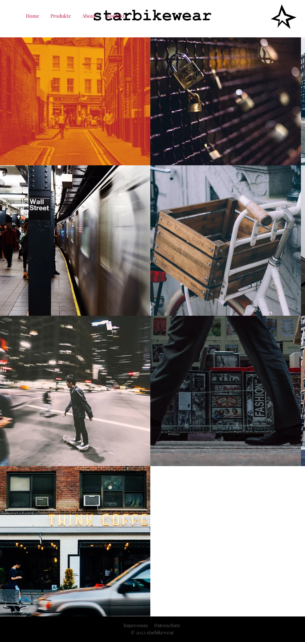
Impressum (136, 625)
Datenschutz (167, 625)
